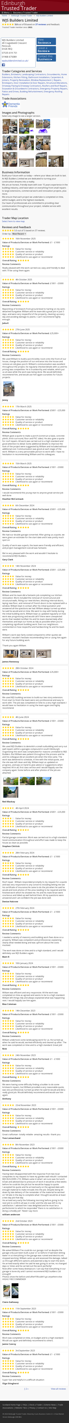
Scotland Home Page (12, 1405)
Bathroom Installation (39, 77)
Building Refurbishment (31, 91)
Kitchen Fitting (20, 77)
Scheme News (50, 1405)
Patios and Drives (10, 91)
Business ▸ (45, 57)
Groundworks (53, 74)
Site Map (52, 1408)
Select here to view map (13, 221)
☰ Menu (5, 12)
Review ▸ (44, 49)
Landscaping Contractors (34, 74)
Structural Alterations (56, 82)
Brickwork (16, 74)
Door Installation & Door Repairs (29, 82)
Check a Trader (35, 1405)
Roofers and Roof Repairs (54, 85)
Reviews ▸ (44, 41)
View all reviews (58, 1388)
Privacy (32, 1408)
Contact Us (42, 1408)
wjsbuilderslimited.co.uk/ (15, 60)
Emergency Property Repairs (53, 88)
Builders (6, 74)
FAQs (25, 1405)
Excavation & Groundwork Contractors (20, 88)
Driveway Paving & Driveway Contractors (21, 85)
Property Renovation (20, 80)
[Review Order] (19, 233)
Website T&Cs (21, 1408)
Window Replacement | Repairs (46, 80)
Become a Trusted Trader (25, 12)
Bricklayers (7, 82)
